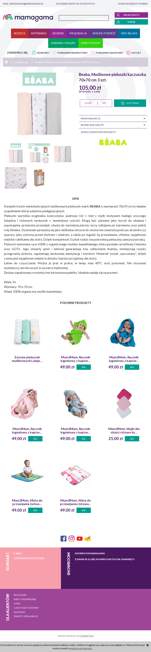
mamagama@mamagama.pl (29, 558)
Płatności (19, 612)
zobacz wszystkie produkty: (98, 132)
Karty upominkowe (25, 599)
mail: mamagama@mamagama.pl (23, 3)
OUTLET (136, 52)
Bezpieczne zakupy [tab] (92, 124)
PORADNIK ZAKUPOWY (109, 52)
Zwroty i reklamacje (26, 616)
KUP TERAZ (130, 103)
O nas (17, 603)
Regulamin (20, 595)
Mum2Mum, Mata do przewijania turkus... (27, 502)
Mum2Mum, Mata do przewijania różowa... (75, 502)
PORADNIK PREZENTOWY (72, 52)
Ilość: (88, 103)
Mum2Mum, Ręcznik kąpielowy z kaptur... (75, 358)
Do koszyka (83, 368)
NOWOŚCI (43, 52)
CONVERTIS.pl (86, 635)
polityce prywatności (81, 648)
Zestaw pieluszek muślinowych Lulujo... (27, 358)
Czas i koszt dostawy (26, 607)
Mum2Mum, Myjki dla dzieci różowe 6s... (124, 430)
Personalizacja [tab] (90, 118)
